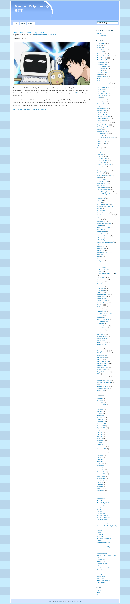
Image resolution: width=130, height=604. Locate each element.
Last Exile (100, 221)
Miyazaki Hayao (101, 240)
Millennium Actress (102, 235)
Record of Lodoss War (103, 313)
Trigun (99, 374)
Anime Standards (102, 66)
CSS (78, 601)
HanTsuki (100, 185)
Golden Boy (100, 173)
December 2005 (101, 446)
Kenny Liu (100, 534)
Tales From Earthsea (103, 353)
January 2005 (101, 469)
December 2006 (101, 421)
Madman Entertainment (103, 542)
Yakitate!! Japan (101, 386)
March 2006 (100, 440)
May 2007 (100, 411)
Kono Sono (100, 536)
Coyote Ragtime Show (103, 127)
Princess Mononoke (102, 294)
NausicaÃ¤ (100, 259)
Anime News (100, 62)
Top (81, 601)
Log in (99, 590)
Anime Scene (101, 64)
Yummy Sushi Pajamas (103, 580)
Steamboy (100, 340)
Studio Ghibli (101, 344)
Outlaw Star (100, 277)
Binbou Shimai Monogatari (104, 87)
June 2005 (100, 459)
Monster (99, 246)
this (77, 93)
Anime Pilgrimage (102, 35)
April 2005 (100, 463)
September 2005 (101, 453)
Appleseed (100, 70)
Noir (98, 263)
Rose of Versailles (102, 319)
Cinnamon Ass (101, 513)
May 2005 (100, 461)
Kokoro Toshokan (102, 212)
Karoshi (99, 532)
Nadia (98, 254)
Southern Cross (101, 336)
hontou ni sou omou (102, 515)
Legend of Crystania (103, 223)
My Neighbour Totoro (103, 252)
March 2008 (100, 402)
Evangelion (100, 152)
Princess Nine (101, 296)
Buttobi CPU (100, 114)
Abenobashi (100, 43)
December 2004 (101, 472)
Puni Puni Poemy (102, 302)
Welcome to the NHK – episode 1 (28, 32)
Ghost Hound (101, 158)
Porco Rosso (100, 290)
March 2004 (100, 490)
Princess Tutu (101, 298)
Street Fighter (101, 342)
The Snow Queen (102, 363)
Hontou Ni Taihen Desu (103, 517)
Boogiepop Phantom (103, 106)
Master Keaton (101, 229)
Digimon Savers (101, 133)
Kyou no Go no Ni (102, 217)
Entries (49, 601)
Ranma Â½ (100, 311)
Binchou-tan (100, 89)
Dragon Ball (100, 141)
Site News (100, 334)
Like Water (100, 540)
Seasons (99, 323)
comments (58, 601)
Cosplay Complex (102, 125)
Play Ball (99, 286)
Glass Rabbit (100, 168)
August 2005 (100, 455)
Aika (98, 45)
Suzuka (99, 348)
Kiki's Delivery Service (103, 204)
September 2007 (101, 407)
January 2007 (101, 419)
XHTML (72, 601)
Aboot (23, 23)
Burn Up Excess (101, 108)
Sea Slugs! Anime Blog (103, 567)
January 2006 (101, 444)
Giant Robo (100, 162)
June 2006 (100, 434)
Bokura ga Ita (101, 104)
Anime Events (101, 58)
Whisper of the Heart (103, 382)
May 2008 (100, 398)
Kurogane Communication (104, 214)
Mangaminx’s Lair (102, 544)
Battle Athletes (101, 81)
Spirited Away (101, 338)
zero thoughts (101, 582)
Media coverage (101, 231)
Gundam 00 (100, 179)
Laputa (99, 219)
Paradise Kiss (101, 279)
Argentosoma (101, 72)
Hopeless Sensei (101, 521)
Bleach (99, 97)
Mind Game (100, 238)
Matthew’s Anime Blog (103, 547)
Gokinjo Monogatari (103, 171)
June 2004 (100, 484)
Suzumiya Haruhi (102, 351)
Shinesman (100, 330)
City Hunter (100, 120)
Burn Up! (99, 112)
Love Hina (100, 225)
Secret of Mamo (101, 325)
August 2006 (100, 430)
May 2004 (100, 486)
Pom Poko (100, 288)
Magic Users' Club (102, 227)
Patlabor (99, 281)
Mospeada (100, 248)
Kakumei (99, 530)
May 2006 (100, 436)
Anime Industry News (103, 60)
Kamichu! (100, 196)
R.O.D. (99, 305)
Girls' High (100, 166)
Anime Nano (100, 501)
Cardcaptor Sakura (102, 116)
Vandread (99, 378)
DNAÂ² (99, 135)
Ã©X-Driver (100, 79)
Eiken (98, 145)
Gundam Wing (101, 181)
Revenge (99, 317)
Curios (99, 129)
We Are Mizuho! (102, 578)
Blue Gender (100, 99)
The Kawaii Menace (102, 572)
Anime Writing (101, 68)
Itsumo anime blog (102, 523)
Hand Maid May (101, 183)
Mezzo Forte (100, 233)
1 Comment (52, 35)
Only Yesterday (101, 269)
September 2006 (101, 428)
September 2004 (101, 478)
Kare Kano (100, 198)
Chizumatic (100, 511)
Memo (99, 551)
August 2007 (100, 409)
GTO (98, 177)
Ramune (99, 309)
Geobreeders (100, 156)
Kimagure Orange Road (103, 206)
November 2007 (101, 405)
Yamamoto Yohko (102, 388)
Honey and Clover (102, 189)
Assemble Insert (101, 76)
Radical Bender (101, 561)
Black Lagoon (101, 95)
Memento (99, 549)
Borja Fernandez (81, 600)
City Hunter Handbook (103, 122)
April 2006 (100, 438)
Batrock (99, 33)
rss (105, 43)
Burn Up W (100, 110)
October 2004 (101, 476)
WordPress (54, 600)
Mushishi (99, 250)
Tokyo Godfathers (102, 372)
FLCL (99, 154)
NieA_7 (99, 261)
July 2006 (100, 432)
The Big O (100, 359)
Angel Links (100, 51)
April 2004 (100, 488)
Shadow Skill (101, 328)
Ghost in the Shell (102, 160)
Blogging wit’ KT (102, 507)
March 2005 (100, 465)
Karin (98, 200)
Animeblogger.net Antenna (104, 505)
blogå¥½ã (101, 509)
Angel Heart (100, 49)
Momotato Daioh (102, 553)
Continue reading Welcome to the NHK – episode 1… (31, 109)
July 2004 (100, 482)
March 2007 (100, 415)
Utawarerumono (101, 376)
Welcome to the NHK (40, 35)
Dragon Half (100, 143)
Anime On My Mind (103, 503)
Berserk (99, 85)
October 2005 (101, 451)
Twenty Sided (101, 576)
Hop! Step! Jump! (102, 519)
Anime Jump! (101, 498)
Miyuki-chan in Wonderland (105, 242)
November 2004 (101, 474)
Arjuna (99, 74)
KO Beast (100, 210)
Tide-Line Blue (101, 367)
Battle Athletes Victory (103, 83)
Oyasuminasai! (101, 559)
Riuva (98, 565)
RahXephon (100, 307)
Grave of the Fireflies (103, 175)
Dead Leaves (100, 131)
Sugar (98, 346)
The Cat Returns (101, 361)
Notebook (100, 265)
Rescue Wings (101, 315)
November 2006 (101, 423)
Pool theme (65, 600)
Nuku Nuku (100, 267)
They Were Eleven (102, 365)
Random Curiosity (102, 563)
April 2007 (100, 413)
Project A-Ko (100, 300)
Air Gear (99, 47)
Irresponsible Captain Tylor (104, 194)
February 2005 (101, 467)
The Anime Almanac (103, 570)
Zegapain (99, 390)
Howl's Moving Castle (103, 192)
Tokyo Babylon (101, 369)
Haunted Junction (102, 187)
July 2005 (100, 457)
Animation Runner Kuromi (104, 55)
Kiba (98, 202)
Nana (98, 256)
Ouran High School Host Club (105, 273)
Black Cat (100, 91)
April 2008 (100, 400)
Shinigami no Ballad (103, 332)
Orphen (99, 271)
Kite (98, 208)
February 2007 (101, 417)
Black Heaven (101, 93)
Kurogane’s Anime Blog (104, 538)
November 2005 (101, 449)
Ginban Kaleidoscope (103, 164)
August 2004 (100, 480)
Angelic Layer (101, 53)
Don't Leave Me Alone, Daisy (105, 137)
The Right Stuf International (105, 574)
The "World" (100, 357)
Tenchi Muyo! (101, 355)
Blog (16, 23)
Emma (99, 148)
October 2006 (101, 426)
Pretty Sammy (101, 292)
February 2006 (101, 442)
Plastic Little (100, 284)
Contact (30, 23)
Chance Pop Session (102, 118)
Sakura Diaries (101, 321)
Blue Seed (100, 101)
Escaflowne (100, 150)
